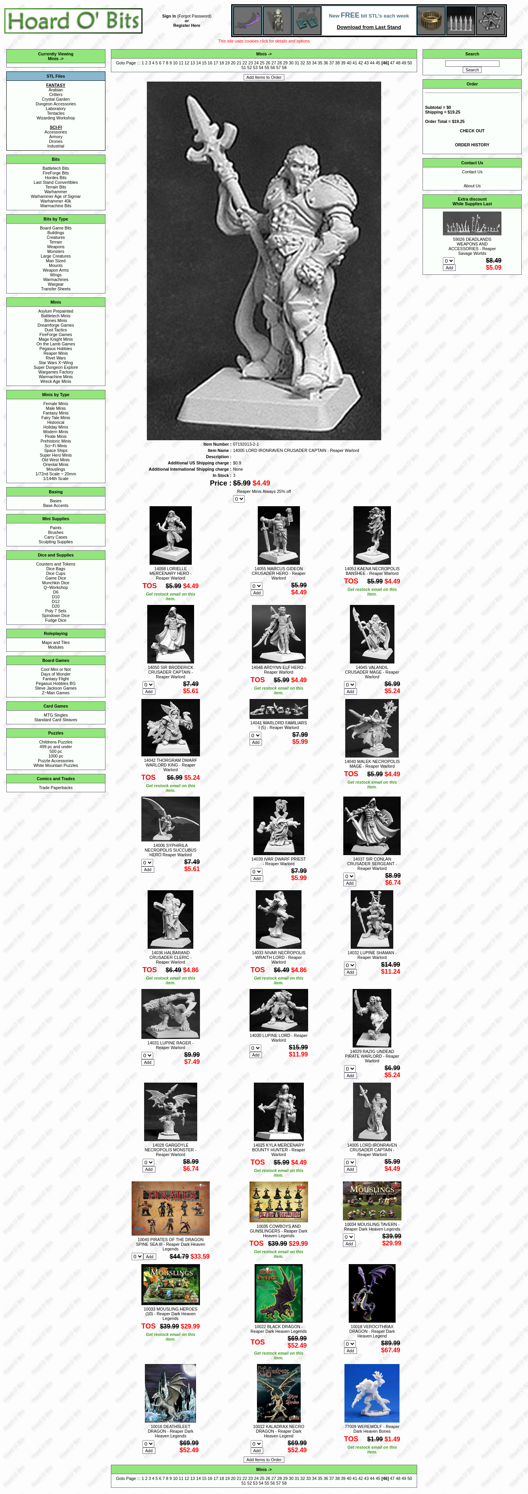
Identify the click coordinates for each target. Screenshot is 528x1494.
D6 (56, 592)
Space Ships (56, 450)
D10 (56, 596)
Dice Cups (55, 573)
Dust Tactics (56, 329)
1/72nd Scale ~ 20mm (56, 473)
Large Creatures (56, 256)
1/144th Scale (55, 478)
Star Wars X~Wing (56, 362)
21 (239, 62)
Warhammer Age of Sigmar (56, 196)
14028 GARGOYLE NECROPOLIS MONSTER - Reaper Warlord (170, 1150)
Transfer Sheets (55, 288)
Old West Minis (56, 459)
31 (296, 62)
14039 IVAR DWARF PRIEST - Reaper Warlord (279, 861)
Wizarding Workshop (56, 118)
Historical (55, 422)
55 (266, 67)
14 (198, 62)
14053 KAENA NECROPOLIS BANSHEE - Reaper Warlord (372, 571)
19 (227, 62)
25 (262, 62)
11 (181, 62)
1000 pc (55, 756)
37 (331, 62)
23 (250, 62)
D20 (56, 606)
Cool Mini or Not (56, 669)
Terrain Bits (55, 187)
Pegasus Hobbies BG (56, 683)
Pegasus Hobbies (55, 348)
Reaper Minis (55, 353)
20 (233, 62)
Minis (53, 58)
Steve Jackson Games (56, 688)
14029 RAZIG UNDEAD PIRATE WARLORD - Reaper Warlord (372, 1056)
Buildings (55, 232)
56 (272, 67)
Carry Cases (55, 537)
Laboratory (56, 108)
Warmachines (55, 279)
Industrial (55, 146)
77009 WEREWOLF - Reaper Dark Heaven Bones (372, 1429)
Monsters (55, 251)
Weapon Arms (56, 270)
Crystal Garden (56, 99)
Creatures (55, 237)
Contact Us (472, 171)
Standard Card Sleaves (55, 719)
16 (210, 62)
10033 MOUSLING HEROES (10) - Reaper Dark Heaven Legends (170, 1314)
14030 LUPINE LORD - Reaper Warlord (278, 1037)
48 (398, 62)
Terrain (56, 242)
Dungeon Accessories (56, 103)
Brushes (55, 532)
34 (314, 62)
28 (279, 62)
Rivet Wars (56, 358)
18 (221, 62)
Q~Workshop (56, 587)
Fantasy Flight (56, 678)
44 (372, 62)
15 (204, 62)
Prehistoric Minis (56, 441)
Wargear (56, 284)
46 (385, 62)
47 (392, 62)
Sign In (169, 16)
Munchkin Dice (56, 582)
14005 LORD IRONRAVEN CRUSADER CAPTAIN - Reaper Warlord (372, 1150)
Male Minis (56, 408)
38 (337, 62)
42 (360, 62)
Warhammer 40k (56, 201)
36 (325, 62)
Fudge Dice (56, 620)
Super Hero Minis (56, 455)
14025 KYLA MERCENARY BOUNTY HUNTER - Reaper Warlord (278, 1150)
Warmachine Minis (56, 376)
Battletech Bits (56, 168)
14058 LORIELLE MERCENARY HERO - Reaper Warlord (171, 573)
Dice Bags (56, 568)
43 (366, 62)
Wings (56, 274)
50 (409, 62)
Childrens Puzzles (55, 742)
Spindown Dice (56, 615)
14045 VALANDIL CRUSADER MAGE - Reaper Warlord (372, 672)
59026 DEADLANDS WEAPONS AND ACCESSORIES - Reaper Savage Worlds (472, 246)
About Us (472, 185)
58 (284, 67)
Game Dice (55, 578)
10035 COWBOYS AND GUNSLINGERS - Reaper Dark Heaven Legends (278, 1231)
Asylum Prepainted (55, 311)
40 (349, 62)
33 (308, 62)
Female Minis (55, 403)
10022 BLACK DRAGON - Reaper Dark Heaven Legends (279, 1329)
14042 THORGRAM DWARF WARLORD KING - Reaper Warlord (170, 765)
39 (343, 62)
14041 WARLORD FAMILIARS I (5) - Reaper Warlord (278, 725)
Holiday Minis (55, 427)
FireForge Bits (56, 173)
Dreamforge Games (55, 325)
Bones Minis (56, 320)
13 (192, 62)
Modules (56, 647)
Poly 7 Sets (55, 610)
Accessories (56, 132)
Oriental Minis (55, 464)
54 (261, 67)
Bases (56, 500)
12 (187, 62)
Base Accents (56, 505)
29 (285, 62)
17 (216, 62)
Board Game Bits (55, 228)
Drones (55, 141)
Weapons (55, 246)
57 (278, 67)
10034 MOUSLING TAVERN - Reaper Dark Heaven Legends (372, 1226)
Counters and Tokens (56, 564)
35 (320, 62)
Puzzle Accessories (56, 760)
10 (175, 62)
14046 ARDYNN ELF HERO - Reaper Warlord (279, 669)
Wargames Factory (55, 372)
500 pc (56, 751)
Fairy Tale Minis (55, 417)
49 (403, 62)
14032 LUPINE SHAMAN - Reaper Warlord (372, 955)
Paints (56, 527)
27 (273, 62)
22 (245, 62)
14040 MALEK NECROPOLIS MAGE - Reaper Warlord (372, 763)
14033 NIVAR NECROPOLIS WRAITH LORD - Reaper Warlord (278, 957)
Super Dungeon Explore (56, 367)
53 (255, 67)
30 (291, 62)
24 (256, 62)
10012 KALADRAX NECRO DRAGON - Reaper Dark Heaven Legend (278, 1431)
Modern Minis (55, 431)
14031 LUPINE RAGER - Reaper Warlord (171, 1045)
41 (355, 62)
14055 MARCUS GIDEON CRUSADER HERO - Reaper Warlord (279, 573)
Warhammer (56, 191)
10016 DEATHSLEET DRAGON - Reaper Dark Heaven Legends (170, 1431)
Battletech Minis (55, 315)
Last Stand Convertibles (56, 182)
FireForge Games (55, 334)
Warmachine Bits (55, 205)
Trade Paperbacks (56, 787)
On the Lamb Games (55, 343)
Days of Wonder (56, 674)
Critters (55, 94)
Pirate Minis (56, 436)
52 (249, 67)
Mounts (55, 265)
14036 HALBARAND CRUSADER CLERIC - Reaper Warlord (171, 957)
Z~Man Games (56, 692)
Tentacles (55, 113)
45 (378, 62)
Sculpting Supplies (56, 541)
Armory (55, 136)
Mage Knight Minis (56, 339)
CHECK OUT (472, 130)
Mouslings (55, 469)
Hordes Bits (55, 177)
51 (243, 67)
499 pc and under (55, 746)
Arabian (55, 89)
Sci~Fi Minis (56, 445)
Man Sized (56, 260)
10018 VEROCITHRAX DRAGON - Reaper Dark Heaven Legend (372, 1331)
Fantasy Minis (56, 413)
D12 (56, 601)
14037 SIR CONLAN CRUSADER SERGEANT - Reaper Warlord (372, 864)
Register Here (186, 25)
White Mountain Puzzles (56, 765)
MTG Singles (56, 715)
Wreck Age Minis (55, 381)
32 (302, 62)
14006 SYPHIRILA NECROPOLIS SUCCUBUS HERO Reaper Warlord (170, 850)
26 (268, 62)
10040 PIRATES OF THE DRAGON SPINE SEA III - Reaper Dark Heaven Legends (170, 1244)
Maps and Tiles (56, 642)
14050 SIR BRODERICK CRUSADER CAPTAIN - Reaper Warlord (170, 672)
